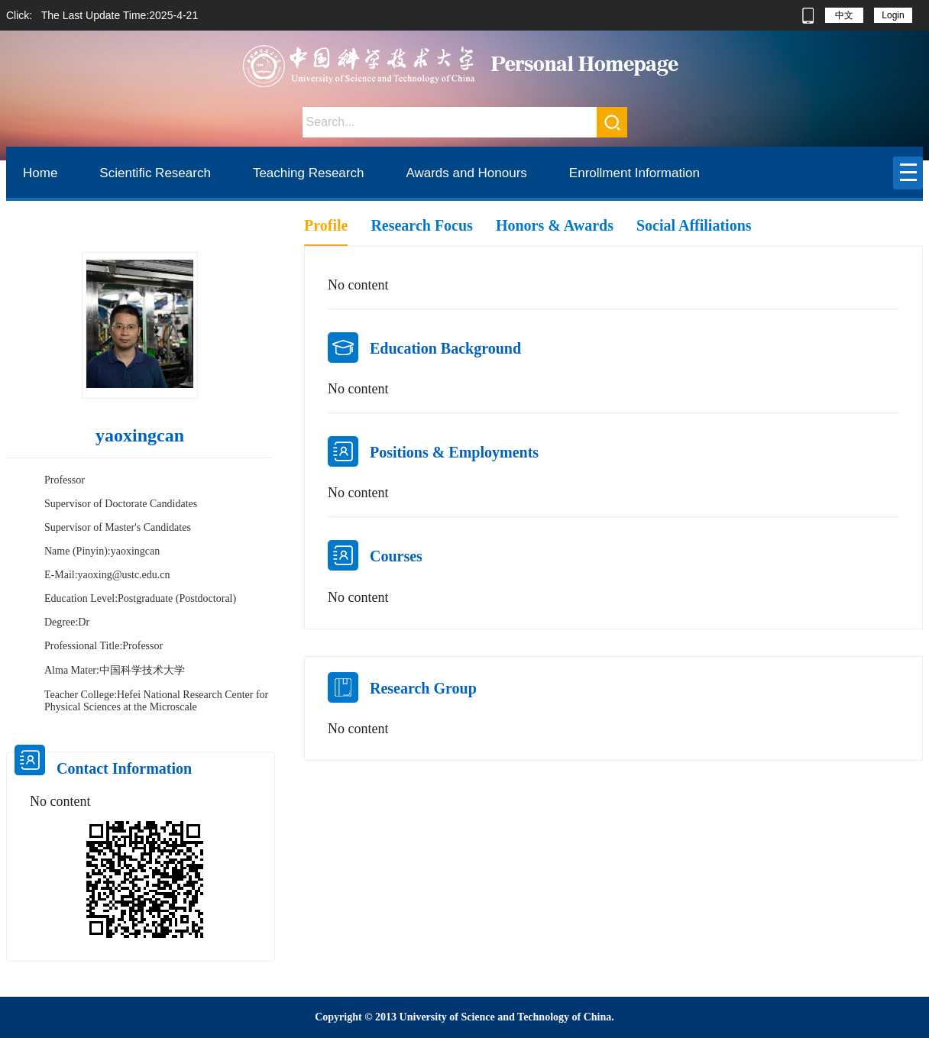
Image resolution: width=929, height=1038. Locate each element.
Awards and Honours (466, 173)
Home (40, 173)
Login (893, 15)
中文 (844, 15)
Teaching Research (308, 173)
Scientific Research (155, 173)
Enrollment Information (634, 173)
